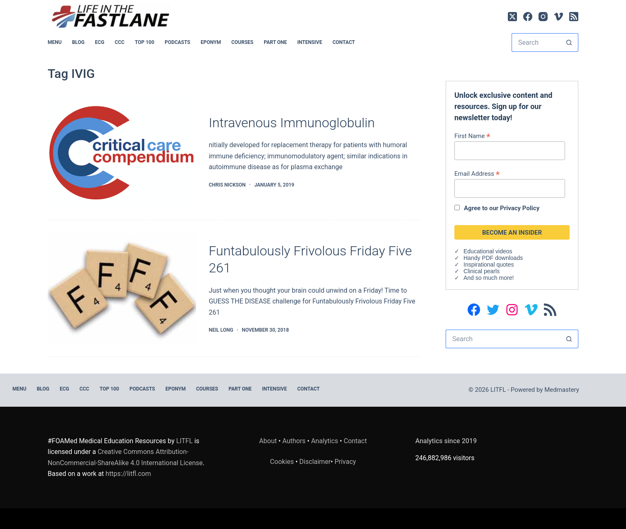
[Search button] (569, 42)
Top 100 (144, 42)
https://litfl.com (128, 474)
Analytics (324, 441)
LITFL (184, 441)
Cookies (282, 462)
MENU (55, 42)
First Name (472, 135)
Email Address (477, 173)
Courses (242, 42)
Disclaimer (314, 462)
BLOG (78, 42)
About (268, 441)
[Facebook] (527, 16)
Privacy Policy (519, 208)
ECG (99, 42)
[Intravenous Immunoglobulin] (122, 152)
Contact (343, 42)
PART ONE (275, 42)
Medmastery (561, 389)
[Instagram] (543, 16)
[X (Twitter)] (512, 16)
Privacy (345, 462)
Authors (294, 441)
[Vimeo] (558, 16)
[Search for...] (536, 42)
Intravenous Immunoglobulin (292, 123)
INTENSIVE (309, 42)
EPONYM (211, 42)
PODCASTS (177, 42)
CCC (120, 42)
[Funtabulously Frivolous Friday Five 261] (122, 288)
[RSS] (573, 16)
